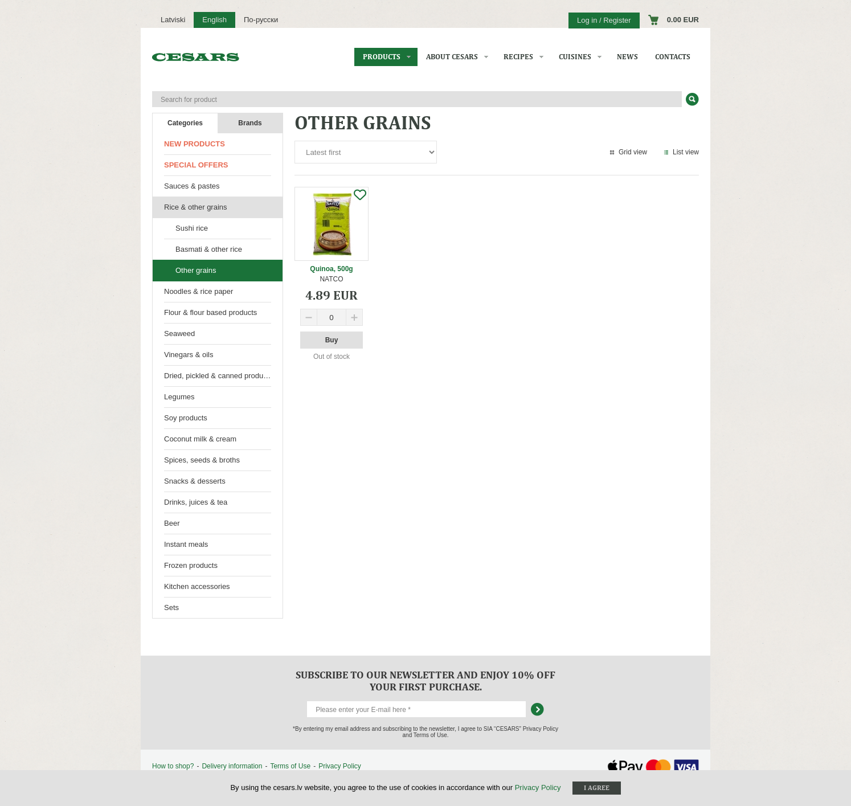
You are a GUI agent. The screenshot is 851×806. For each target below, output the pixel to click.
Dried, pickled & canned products (218, 375)
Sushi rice (191, 228)
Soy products (185, 418)
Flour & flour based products (210, 312)
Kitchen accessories (197, 586)
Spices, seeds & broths (202, 460)
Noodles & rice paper (198, 291)
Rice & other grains (195, 207)
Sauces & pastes (192, 186)
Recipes (518, 56)
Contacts (672, 56)
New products (194, 144)
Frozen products (191, 565)
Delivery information (232, 766)
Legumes (179, 396)
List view (686, 152)
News (627, 56)
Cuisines (575, 56)
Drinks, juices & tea (195, 502)
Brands (249, 123)
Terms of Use (290, 766)
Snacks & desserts (195, 481)
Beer (171, 523)
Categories (185, 123)
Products (381, 56)
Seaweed (179, 333)
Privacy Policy (339, 766)
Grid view (633, 152)
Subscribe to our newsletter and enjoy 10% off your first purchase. (425, 681)
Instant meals (186, 544)
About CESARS (452, 56)
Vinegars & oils (188, 354)
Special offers (196, 165)
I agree (596, 788)
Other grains (195, 270)
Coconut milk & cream (200, 439)
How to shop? (173, 766)
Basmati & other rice (208, 249)
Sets (171, 607)
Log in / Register (604, 20)
